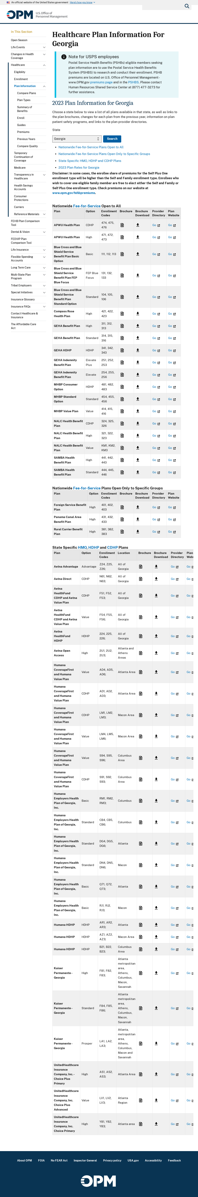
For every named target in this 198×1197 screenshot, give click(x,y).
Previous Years (26, 139)
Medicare (20, 167)
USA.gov (133, 1160)
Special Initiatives (22, 292)
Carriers (19, 207)
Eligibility (19, 72)
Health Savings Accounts (23, 187)
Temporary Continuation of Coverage (23, 157)
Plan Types (23, 100)
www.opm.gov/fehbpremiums (73, 193)
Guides (21, 125)
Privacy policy (112, 1160)
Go (156, 225)
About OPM (24, 1160)
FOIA (41, 1160)
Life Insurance (20, 249)
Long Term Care (21, 267)
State (56, 130)
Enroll (20, 117)
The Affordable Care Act (23, 326)
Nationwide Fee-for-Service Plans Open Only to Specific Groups (104, 154)
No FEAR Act (59, 1160)
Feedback (174, 1160)
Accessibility (153, 1160)
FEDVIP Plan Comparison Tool (21, 240)
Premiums (23, 131)
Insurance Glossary (23, 299)
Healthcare (18, 64)
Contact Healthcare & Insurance (24, 315)
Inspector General (85, 1160)
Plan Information (25, 86)
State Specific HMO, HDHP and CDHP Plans (89, 161)
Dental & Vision (20, 231)
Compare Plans (26, 93)
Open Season (19, 40)
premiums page (101, 82)
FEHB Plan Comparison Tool (25, 223)
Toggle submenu (44, 48)
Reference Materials (26, 214)
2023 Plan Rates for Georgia (78, 167)
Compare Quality (27, 146)
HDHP (93, 547)
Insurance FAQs (20, 306)
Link (122, 225)
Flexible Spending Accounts (22, 258)
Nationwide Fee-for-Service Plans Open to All (91, 147)
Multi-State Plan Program (21, 276)
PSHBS (133, 82)
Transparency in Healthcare (24, 176)
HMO (82, 547)
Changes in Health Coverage (22, 56)
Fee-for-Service (87, 206)
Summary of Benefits (24, 109)
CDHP (112, 547)
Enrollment (21, 79)
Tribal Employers (21, 285)
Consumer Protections (21, 198)
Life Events (18, 47)
